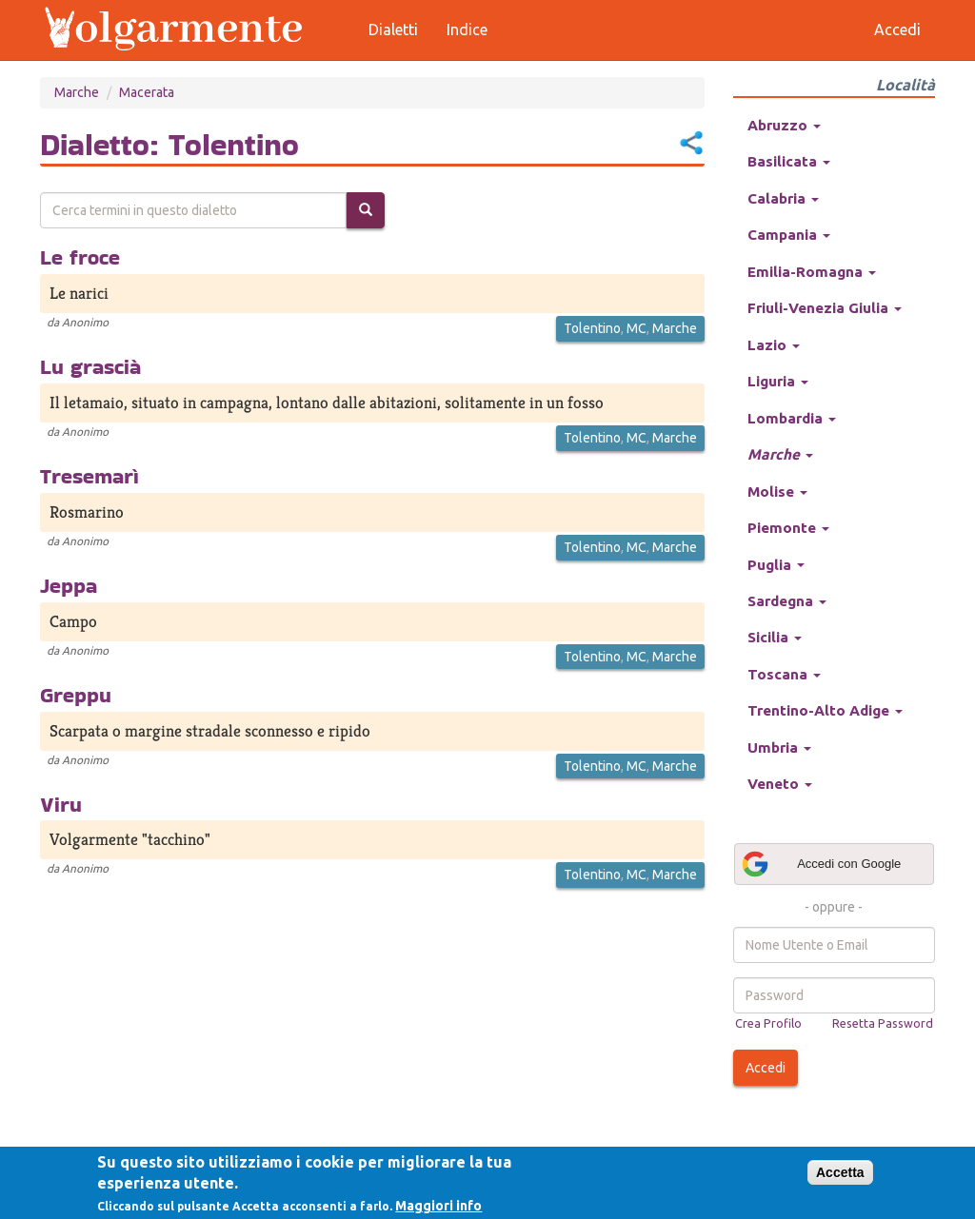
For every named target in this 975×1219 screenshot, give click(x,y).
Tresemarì (89, 476)
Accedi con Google (821, 864)
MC (637, 328)
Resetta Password (882, 1023)
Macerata (146, 92)
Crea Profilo (768, 1023)
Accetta (840, 1172)
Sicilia (774, 637)
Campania (788, 234)
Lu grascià (90, 366)
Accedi (766, 1067)
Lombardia (791, 418)
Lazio (773, 345)
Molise (777, 491)
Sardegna (786, 601)
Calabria (783, 198)
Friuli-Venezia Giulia (824, 308)
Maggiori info (438, 1205)
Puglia (776, 565)
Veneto (779, 784)
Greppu (75, 694)
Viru (61, 804)
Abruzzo (784, 125)
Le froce (80, 257)
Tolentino (592, 328)
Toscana (784, 674)
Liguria (777, 381)
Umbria (779, 747)
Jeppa (68, 585)
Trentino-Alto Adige (825, 710)
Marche (76, 92)
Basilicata (788, 161)
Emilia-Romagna (811, 272)
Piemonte (788, 528)
